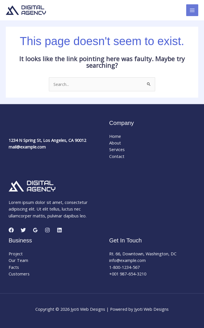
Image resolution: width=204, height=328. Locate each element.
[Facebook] (11, 230)
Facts (14, 267)
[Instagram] (47, 230)
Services (117, 149)
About (115, 143)
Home (115, 136)
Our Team (18, 260)
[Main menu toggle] (192, 10)
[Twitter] (23, 230)
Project (16, 253)
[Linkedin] (59, 230)
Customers (19, 274)
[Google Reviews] (35, 230)
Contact (116, 156)
